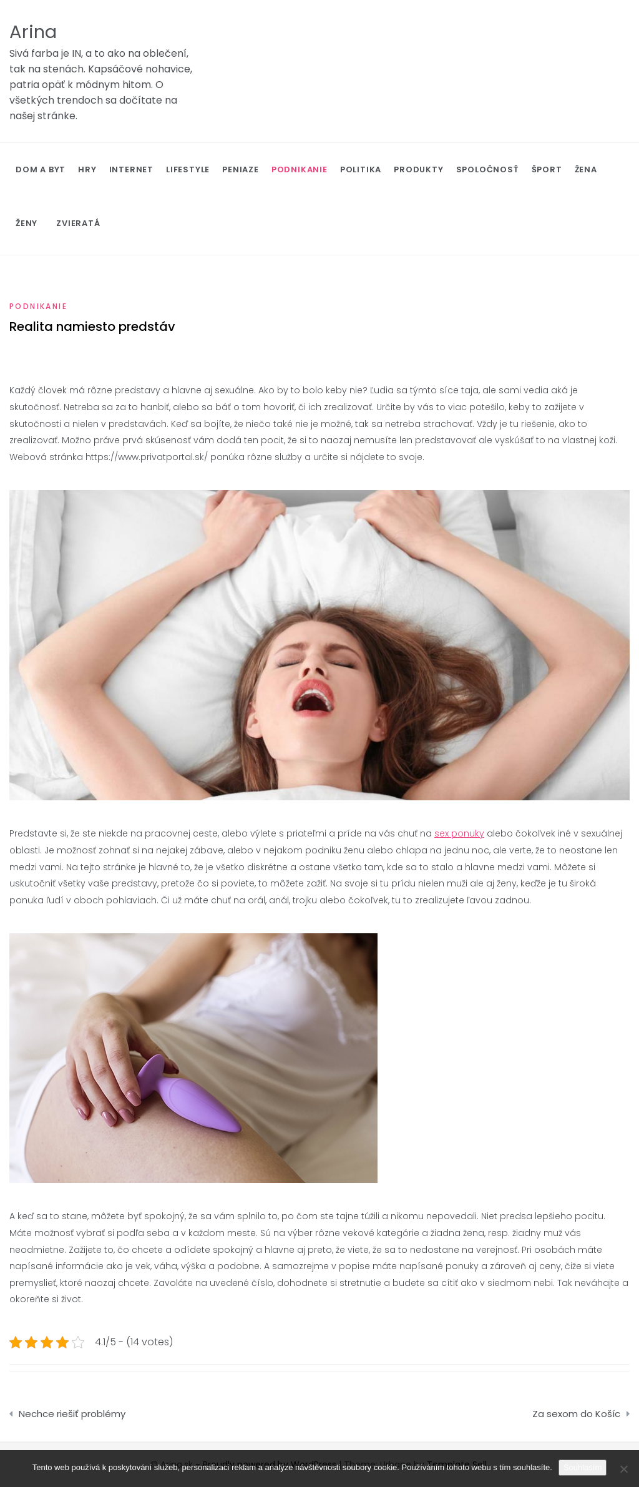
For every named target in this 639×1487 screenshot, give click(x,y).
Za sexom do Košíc (576, 1413)
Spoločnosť (487, 169)
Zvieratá (78, 223)
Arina (33, 31)
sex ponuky (459, 833)
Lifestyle (188, 169)
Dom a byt (41, 169)
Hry (87, 169)
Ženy (26, 223)
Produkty (418, 169)
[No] (623, 1469)
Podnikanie (299, 169)
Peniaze (240, 169)
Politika (360, 169)
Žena (586, 169)
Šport (547, 169)
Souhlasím (582, 1467)
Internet (131, 169)
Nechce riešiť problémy (72, 1413)
